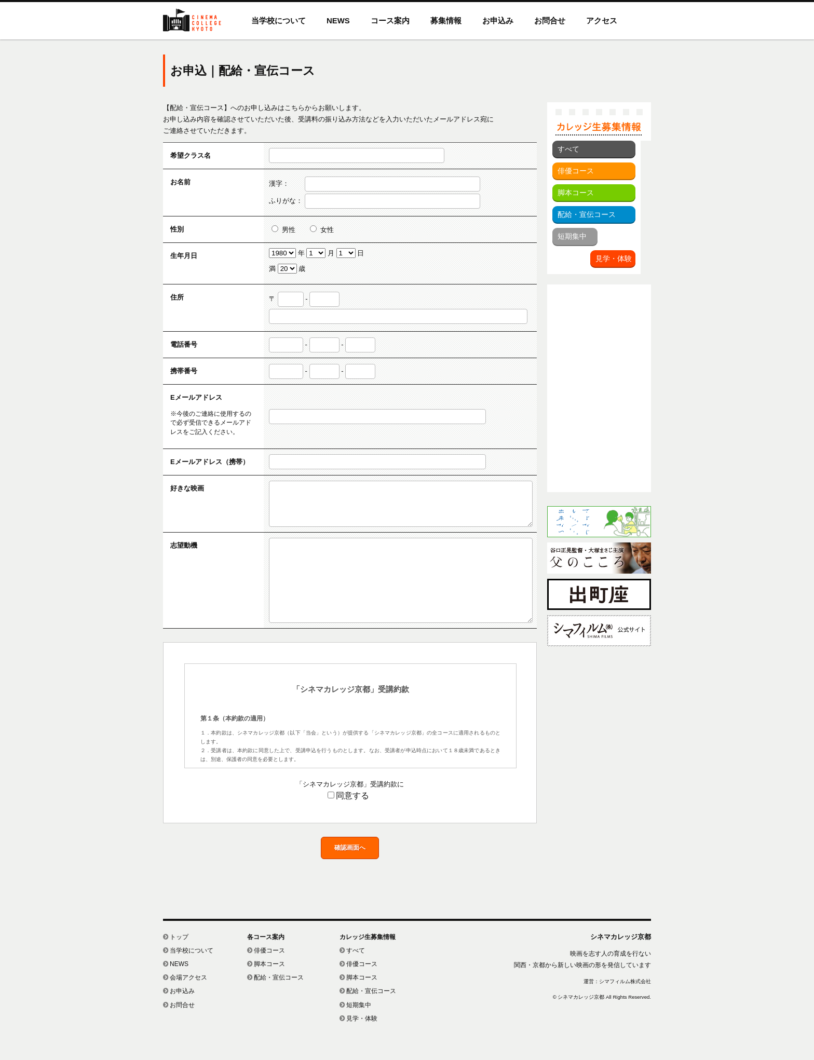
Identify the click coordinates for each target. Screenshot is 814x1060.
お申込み (497, 20)
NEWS (338, 20)
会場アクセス (185, 1000)
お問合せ (549, 20)
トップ (175, 960)
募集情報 (446, 20)
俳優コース (576, 171)
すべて (568, 149)
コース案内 (390, 20)
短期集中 (572, 236)
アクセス (601, 20)
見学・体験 (613, 258)
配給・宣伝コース (587, 214)
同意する (348, 818)
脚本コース (576, 192)
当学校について (278, 20)
